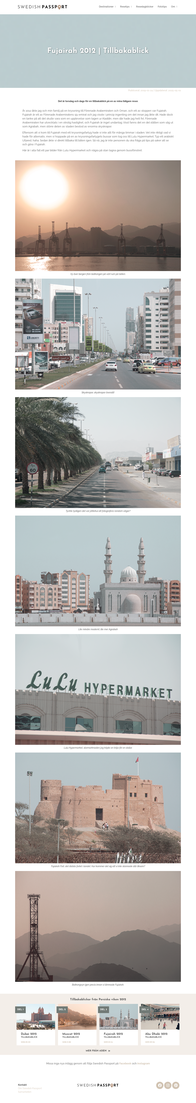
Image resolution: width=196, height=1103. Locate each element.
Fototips (162, 6)
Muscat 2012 (71, 1034)
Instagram (143, 1063)
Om (174, 6)
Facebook (125, 1063)
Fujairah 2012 (113, 1034)
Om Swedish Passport (30, 1088)
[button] (107, 6)
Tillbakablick (29, 1037)
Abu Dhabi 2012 (156, 1034)
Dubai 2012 (29, 1034)
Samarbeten (24, 1091)
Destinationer (107, 6)
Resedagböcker (144, 6)
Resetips (126, 6)
